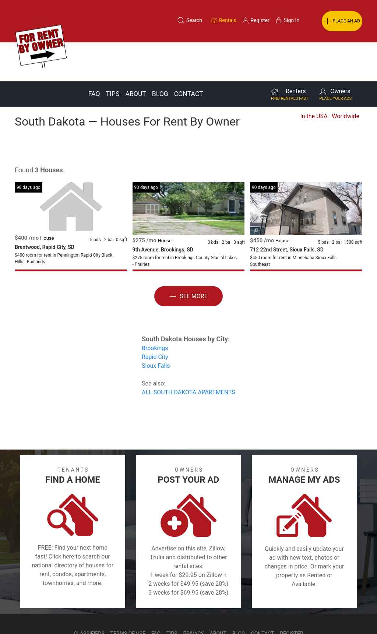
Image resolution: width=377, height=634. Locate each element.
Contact (188, 55)
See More (188, 257)
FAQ (94, 55)
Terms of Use (127, 595)
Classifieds (89, 595)
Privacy (193, 595)
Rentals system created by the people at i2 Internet (266, 613)
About (135, 55)
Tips (113, 55)
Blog (160, 55)
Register (291, 595)
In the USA (313, 77)
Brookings (155, 309)
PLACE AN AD (342, 21)
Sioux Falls (156, 326)
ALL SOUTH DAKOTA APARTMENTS (188, 353)
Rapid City (155, 317)
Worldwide (345, 77)
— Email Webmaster (348, 613)
